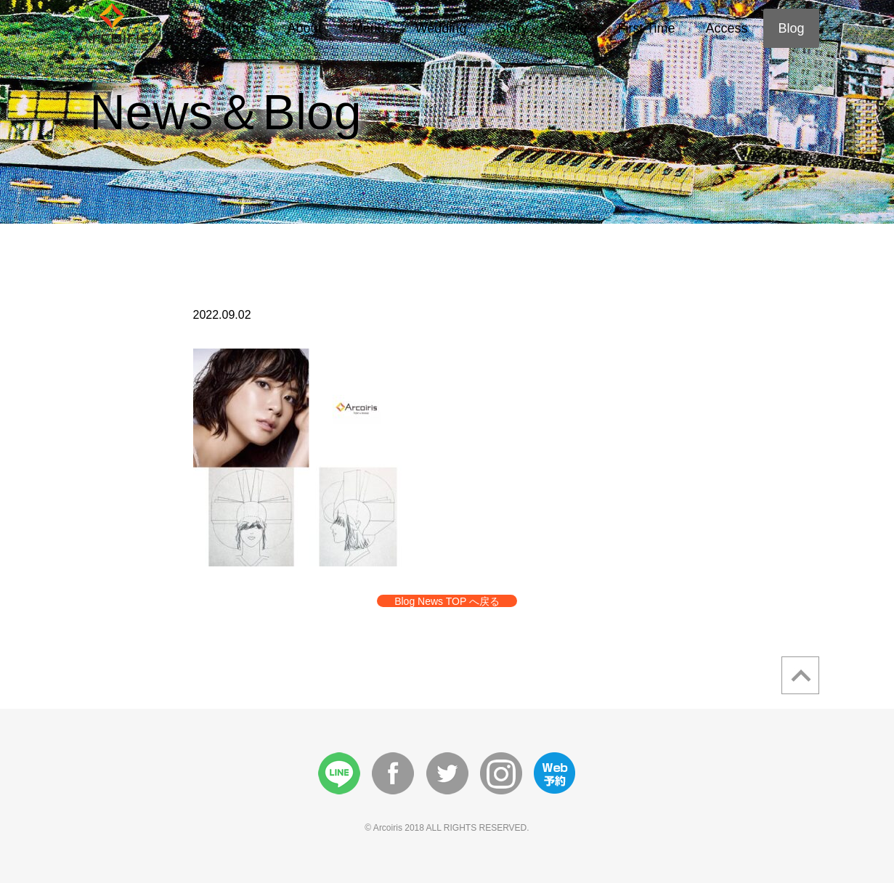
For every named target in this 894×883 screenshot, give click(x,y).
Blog (791, 28)
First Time (646, 28)
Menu (368, 28)
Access (726, 28)
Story (512, 28)
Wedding (441, 28)
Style (572, 28)
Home (239, 28)
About (305, 28)
